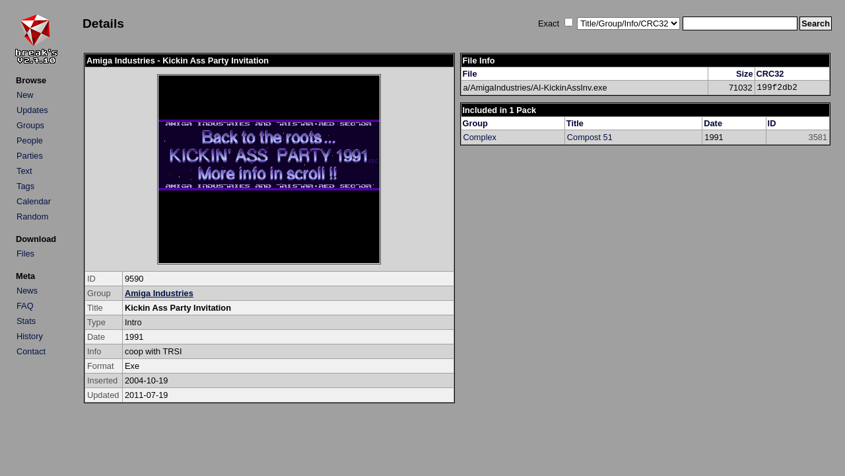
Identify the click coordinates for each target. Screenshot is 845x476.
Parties (30, 156)
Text (24, 171)
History (30, 336)
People (30, 140)
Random (32, 216)
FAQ (25, 306)
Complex (480, 137)
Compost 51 (590, 137)
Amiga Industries (159, 293)
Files (25, 253)
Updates (32, 110)
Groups (30, 125)
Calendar (34, 201)
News (27, 291)
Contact (31, 351)
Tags (25, 186)
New (25, 95)
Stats (26, 321)
